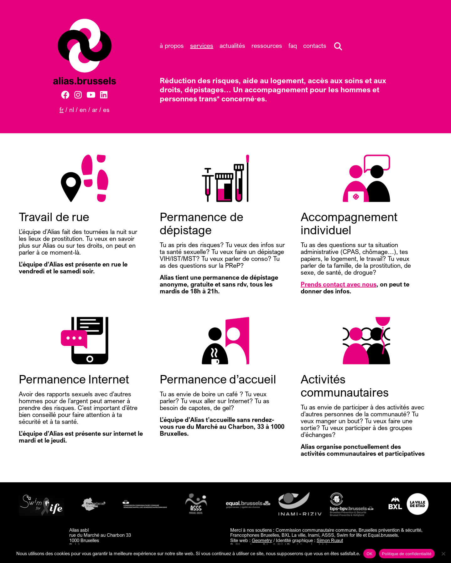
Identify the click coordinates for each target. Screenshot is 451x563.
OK (369, 553)
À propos (172, 45)
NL (71, 110)
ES (106, 110)
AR (94, 110)
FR (62, 110)
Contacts (314, 45)
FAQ (292, 45)
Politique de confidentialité (407, 553)
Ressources (266, 45)
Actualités (232, 45)
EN (83, 110)
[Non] (443, 553)
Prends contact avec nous (338, 284)
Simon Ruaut (330, 540)
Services (201, 45)
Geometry (262, 540)
